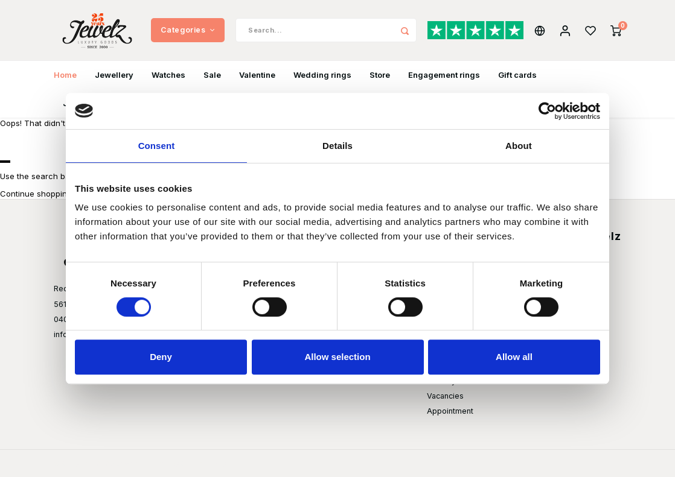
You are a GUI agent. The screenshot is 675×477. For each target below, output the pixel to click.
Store (379, 75)
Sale (212, 75)
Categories (188, 29)
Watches (168, 75)
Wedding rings (322, 75)
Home (65, 75)
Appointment (450, 410)
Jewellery (114, 75)
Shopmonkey (203, 463)
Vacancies (445, 395)
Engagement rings (444, 75)
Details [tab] (337, 146)
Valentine (257, 75)
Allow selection (337, 357)
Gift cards (517, 75)
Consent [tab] (156, 146)
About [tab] (518, 146)
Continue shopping (36, 193)
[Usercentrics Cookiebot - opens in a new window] (547, 111)
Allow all (514, 357)
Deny (161, 357)
